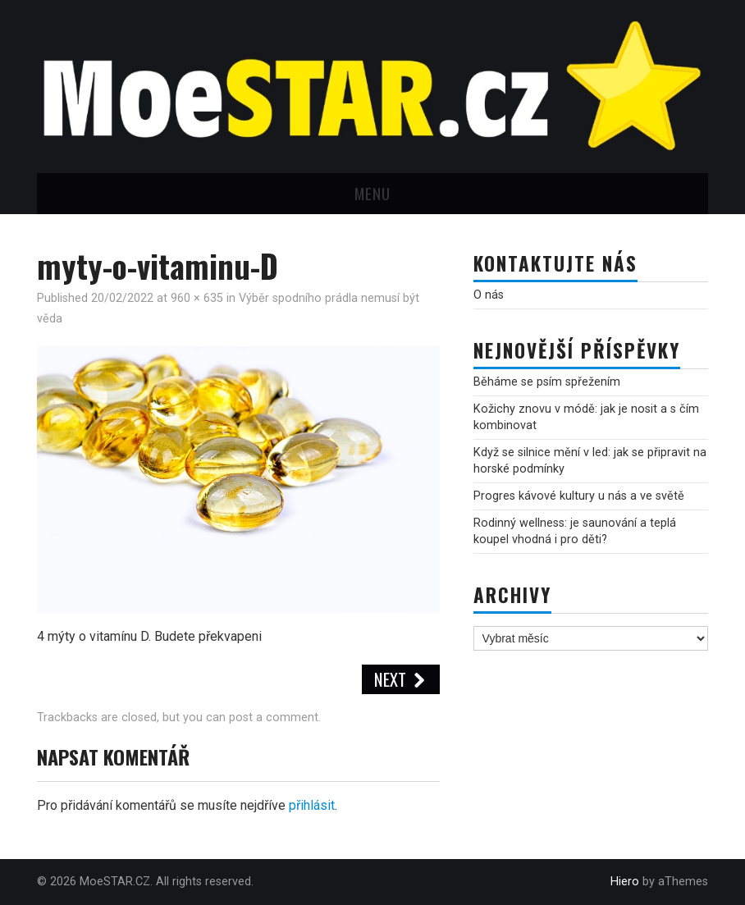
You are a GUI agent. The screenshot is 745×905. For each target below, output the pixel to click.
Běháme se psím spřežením (546, 382)
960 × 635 (197, 298)
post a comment (273, 717)
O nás (488, 295)
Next (400, 679)
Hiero (624, 882)
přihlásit (312, 805)
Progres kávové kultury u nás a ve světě (578, 496)
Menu (372, 193)
